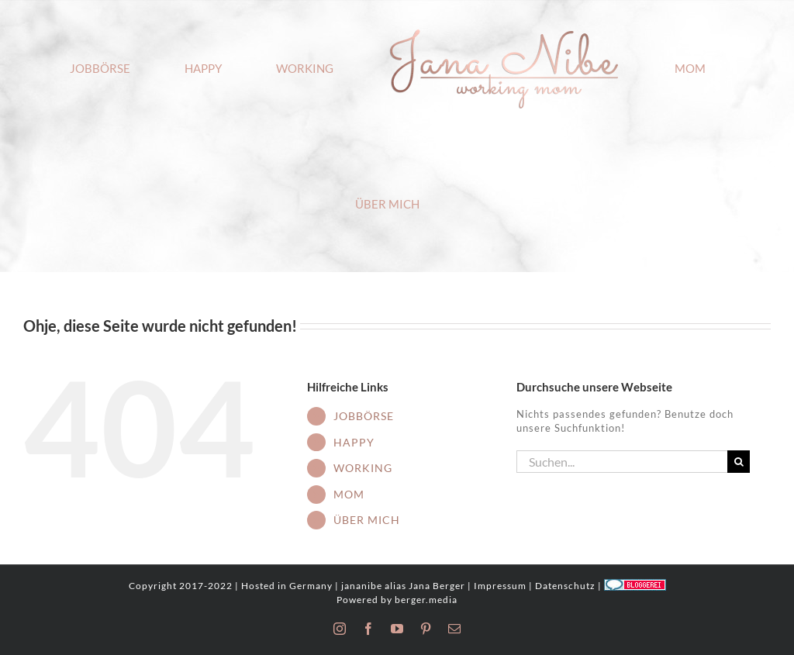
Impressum (500, 585)
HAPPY (354, 442)
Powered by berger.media (397, 599)
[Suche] (738, 461)
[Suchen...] (621, 461)
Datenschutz (565, 585)
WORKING (362, 467)
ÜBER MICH (366, 519)
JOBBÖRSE (363, 415)
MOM (348, 494)
